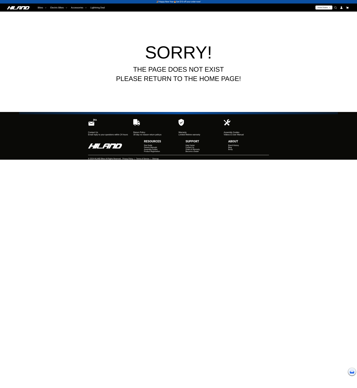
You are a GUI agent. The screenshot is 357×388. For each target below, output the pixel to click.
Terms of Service (142, 159)
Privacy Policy (127, 159)
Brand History (233, 145)
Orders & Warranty (193, 149)
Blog (230, 147)
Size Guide (148, 145)
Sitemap (155, 159)
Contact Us (190, 147)
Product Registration (152, 151)
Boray (230, 149)
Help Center (190, 145)
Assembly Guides (151, 149)
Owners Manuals (150, 147)
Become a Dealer (192, 151)
